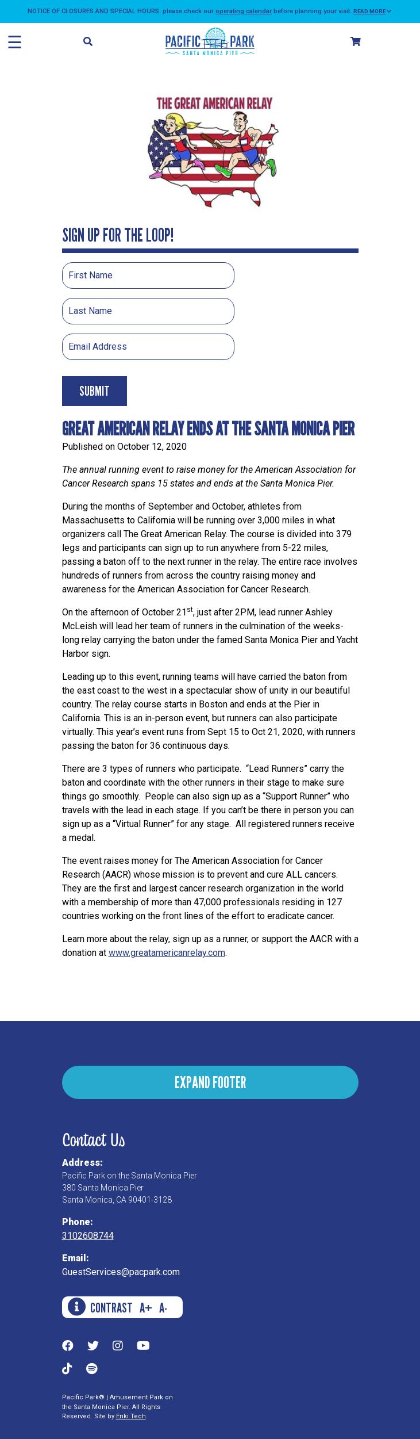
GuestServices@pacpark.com (121, 1271)
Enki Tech (131, 1416)
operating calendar (243, 11)
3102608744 (88, 1235)
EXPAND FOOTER (210, 1082)
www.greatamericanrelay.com (167, 952)
